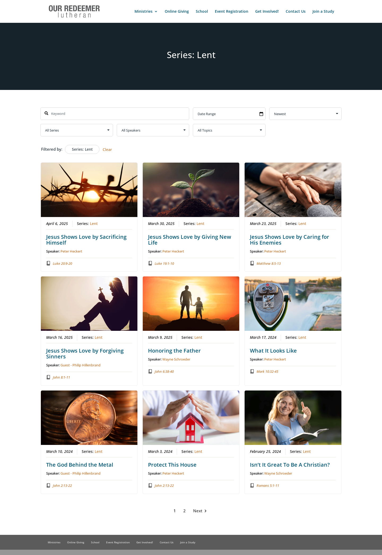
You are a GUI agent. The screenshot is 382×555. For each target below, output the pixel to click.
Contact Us (296, 12)
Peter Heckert (71, 251)
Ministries (143, 12)
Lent (94, 223)
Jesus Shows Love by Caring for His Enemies (289, 239)
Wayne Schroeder (176, 359)
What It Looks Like (273, 350)
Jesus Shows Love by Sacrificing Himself (86, 239)
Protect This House (172, 464)
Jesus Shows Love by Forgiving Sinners (85, 353)
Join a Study (323, 12)
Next (201, 510)
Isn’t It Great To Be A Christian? (290, 464)
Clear (107, 149)
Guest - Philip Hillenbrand (80, 365)
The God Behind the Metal (79, 464)
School (202, 12)
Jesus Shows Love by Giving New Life (189, 239)
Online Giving (177, 12)
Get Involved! (267, 12)
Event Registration (231, 12)
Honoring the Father (174, 350)
